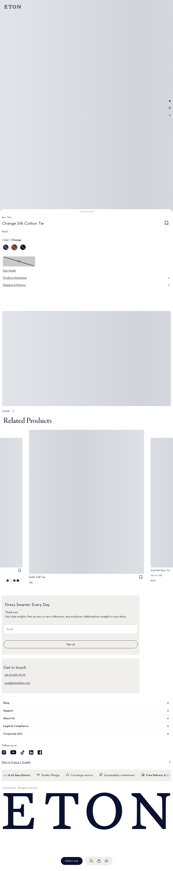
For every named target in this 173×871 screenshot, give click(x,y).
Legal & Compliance (86, 726)
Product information (86, 278)
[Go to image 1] (169, 101)
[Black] (23, 247)
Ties (9, 217)
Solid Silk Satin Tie (160, 570)
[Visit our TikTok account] (22, 752)
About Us (86, 718)
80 (19, 261)
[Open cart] (98, 861)
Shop (86, 703)
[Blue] (6, 247)
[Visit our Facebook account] (40, 752)
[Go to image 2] (170, 108)
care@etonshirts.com (17, 683)
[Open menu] (106, 861)
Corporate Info (86, 734)
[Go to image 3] (169, 115)
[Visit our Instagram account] (4, 752)
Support (86, 711)
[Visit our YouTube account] (13, 752)
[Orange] (14, 247)
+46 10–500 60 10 (14, 674)
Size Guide (9, 270)
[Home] (86, 811)
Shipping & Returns (86, 285)
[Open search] (91, 861)
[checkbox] (166, 224)
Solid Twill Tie (37, 577)
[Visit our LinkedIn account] (31, 752)
